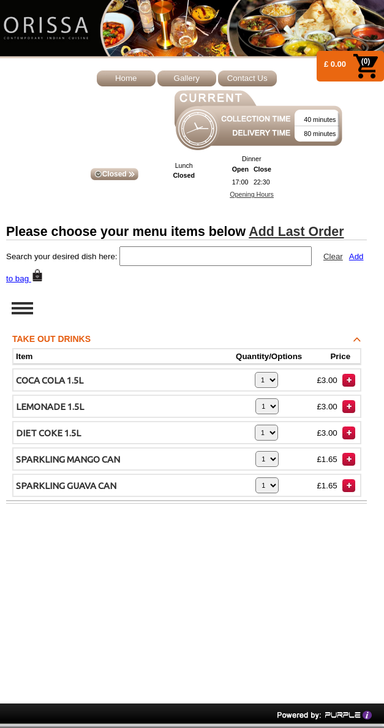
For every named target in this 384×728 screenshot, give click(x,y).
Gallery (187, 78)
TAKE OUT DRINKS (189, 341)
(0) (366, 61)
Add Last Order (296, 231)
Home (126, 78)
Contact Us (247, 78)
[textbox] (215, 256)
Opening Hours (252, 194)
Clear (333, 256)
